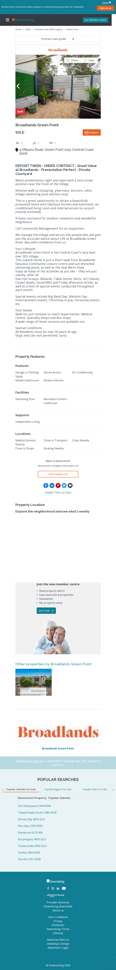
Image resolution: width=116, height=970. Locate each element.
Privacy (58, 921)
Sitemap (58, 933)
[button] (72, 60)
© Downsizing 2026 (58, 965)
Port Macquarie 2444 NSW (34, 806)
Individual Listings (58, 944)
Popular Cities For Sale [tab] (95, 789)
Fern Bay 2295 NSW (30, 826)
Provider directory (58, 902)
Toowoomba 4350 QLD (32, 846)
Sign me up (105, 7)
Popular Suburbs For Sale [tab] (21, 789)
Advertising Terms (58, 929)
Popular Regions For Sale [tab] (58, 789)
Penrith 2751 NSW (29, 859)
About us (58, 910)
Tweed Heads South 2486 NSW (37, 812)
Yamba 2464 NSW (29, 852)
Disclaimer (58, 925)
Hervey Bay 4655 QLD (31, 819)
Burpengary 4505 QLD (32, 839)
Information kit (58, 474)
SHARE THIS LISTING (58, 492)
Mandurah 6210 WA (30, 832)
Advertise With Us (58, 940)
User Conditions (58, 917)
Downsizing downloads (58, 906)
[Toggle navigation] (7, 20)
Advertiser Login (58, 948)
